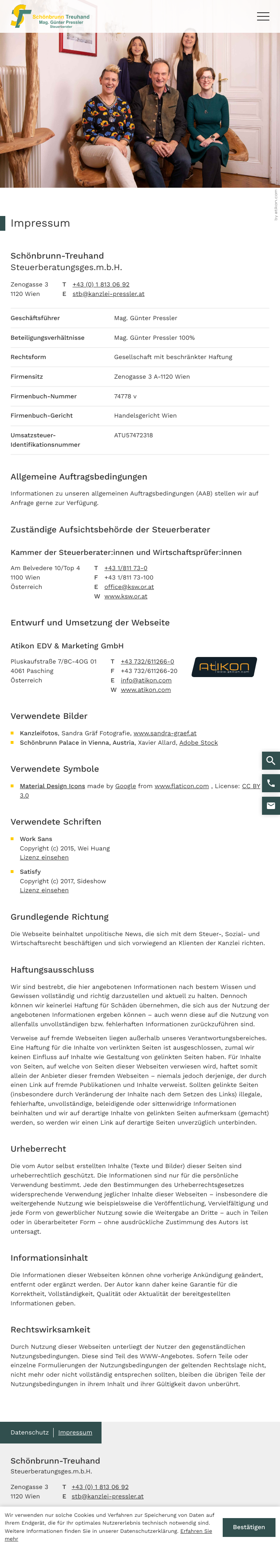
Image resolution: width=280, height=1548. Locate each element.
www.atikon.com (146, 689)
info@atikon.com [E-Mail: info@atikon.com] (146, 680)
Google (125, 786)
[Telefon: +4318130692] (100, 1487)
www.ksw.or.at (125, 596)
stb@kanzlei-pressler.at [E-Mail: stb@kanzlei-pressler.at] (108, 294)
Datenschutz (30, 1432)
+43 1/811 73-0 (125, 568)
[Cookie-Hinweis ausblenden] (249, 1527)
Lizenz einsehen (44, 857)
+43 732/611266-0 (147, 661)
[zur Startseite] (50, 16)
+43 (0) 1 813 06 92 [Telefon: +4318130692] (100, 284)
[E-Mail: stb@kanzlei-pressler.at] (271, 806)
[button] (271, 783)
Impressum (75, 1432)
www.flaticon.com (182, 786)
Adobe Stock (198, 742)
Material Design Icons (52, 786)
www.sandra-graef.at (164, 733)
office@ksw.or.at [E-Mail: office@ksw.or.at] (129, 587)
